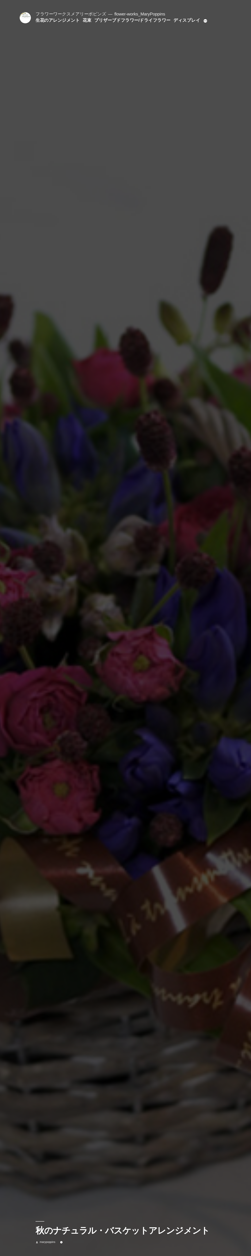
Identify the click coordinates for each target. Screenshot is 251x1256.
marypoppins (47, 1242)
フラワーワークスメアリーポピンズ (71, 14)
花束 (87, 20)
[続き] (205, 21)
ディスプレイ (186, 20)
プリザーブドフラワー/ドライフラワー (132, 20)
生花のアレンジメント (58, 20)
